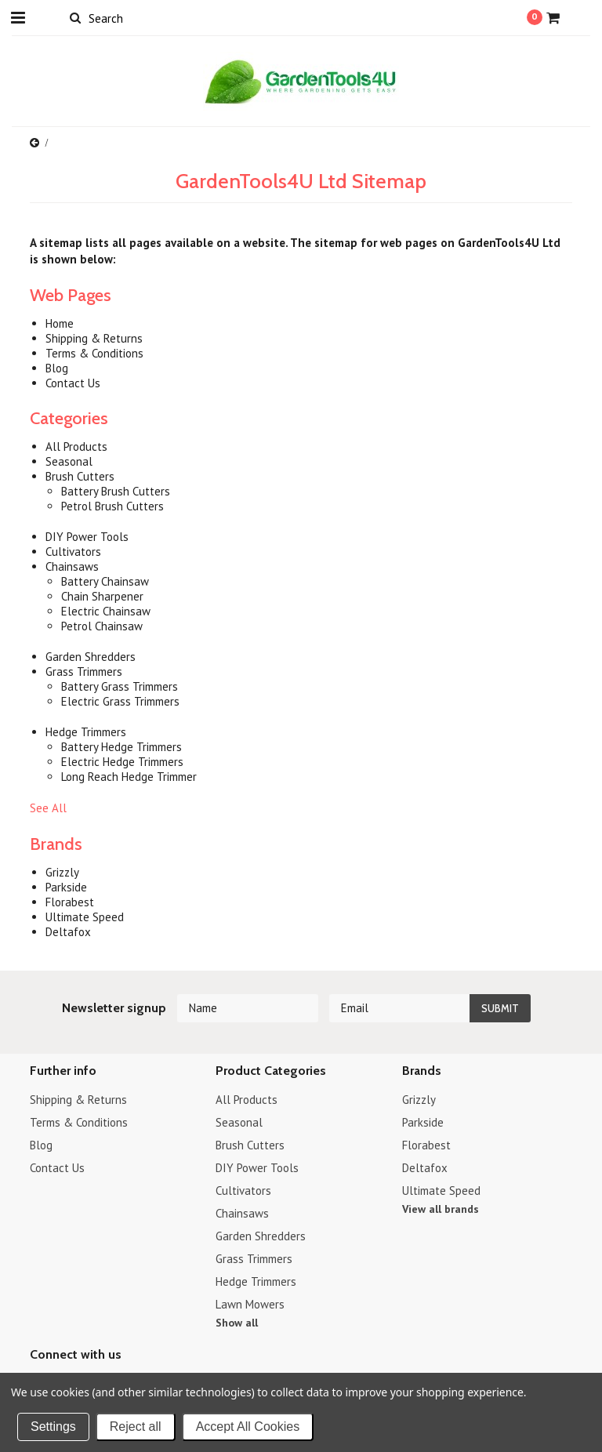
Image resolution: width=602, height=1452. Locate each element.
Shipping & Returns (78, 1099)
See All (48, 807)
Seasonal (239, 1122)
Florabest (426, 1145)
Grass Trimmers (254, 1258)
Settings (53, 1426)
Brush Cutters (250, 1145)
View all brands (440, 1209)
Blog (41, 1145)
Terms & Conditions (79, 1122)
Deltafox (425, 1167)
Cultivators (243, 1190)
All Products (246, 1099)
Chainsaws (242, 1213)
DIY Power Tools (257, 1167)
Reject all (135, 1426)
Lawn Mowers (250, 1304)
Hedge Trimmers (256, 1281)
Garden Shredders (261, 1236)
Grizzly (419, 1099)
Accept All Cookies (248, 1426)
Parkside (423, 1122)
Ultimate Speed (441, 1190)
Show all (237, 1323)
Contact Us (57, 1167)
